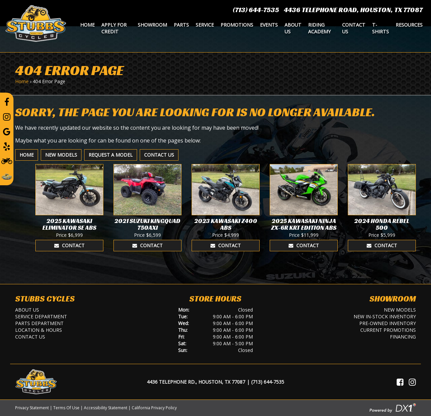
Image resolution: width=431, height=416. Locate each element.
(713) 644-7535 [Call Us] (267, 382)
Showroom (152, 25)
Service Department (41, 316)
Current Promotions (388, 330)
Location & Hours (38, 330)
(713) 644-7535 (256, 9)
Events (269, 25)
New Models (61, 155)
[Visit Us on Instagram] (412, 382)
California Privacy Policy (154, 408)
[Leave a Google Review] (6, 131)
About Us (293, 28)
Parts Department (39, 323)
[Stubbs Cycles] (35, 23)
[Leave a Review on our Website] (6, 175)
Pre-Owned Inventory (387, 323)
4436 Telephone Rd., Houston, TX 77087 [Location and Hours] (196, 382)
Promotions (237, 25)
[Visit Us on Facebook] (400, 382)
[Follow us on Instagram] (6, 116)
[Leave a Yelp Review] (6, 146)
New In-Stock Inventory (385, 316)
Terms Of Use (66, 408)
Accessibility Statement (105, 408)
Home (87, 25)
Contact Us (353, 28)
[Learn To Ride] (6, 160)
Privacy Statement (32, 408)
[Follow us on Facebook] (6, 101)
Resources (409, 25)
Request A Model (111, 155)
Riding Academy (319, 28)
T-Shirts (380, 28)
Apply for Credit (114, 28)
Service (205, 25)
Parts (181, 25)
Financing (403, 336)
